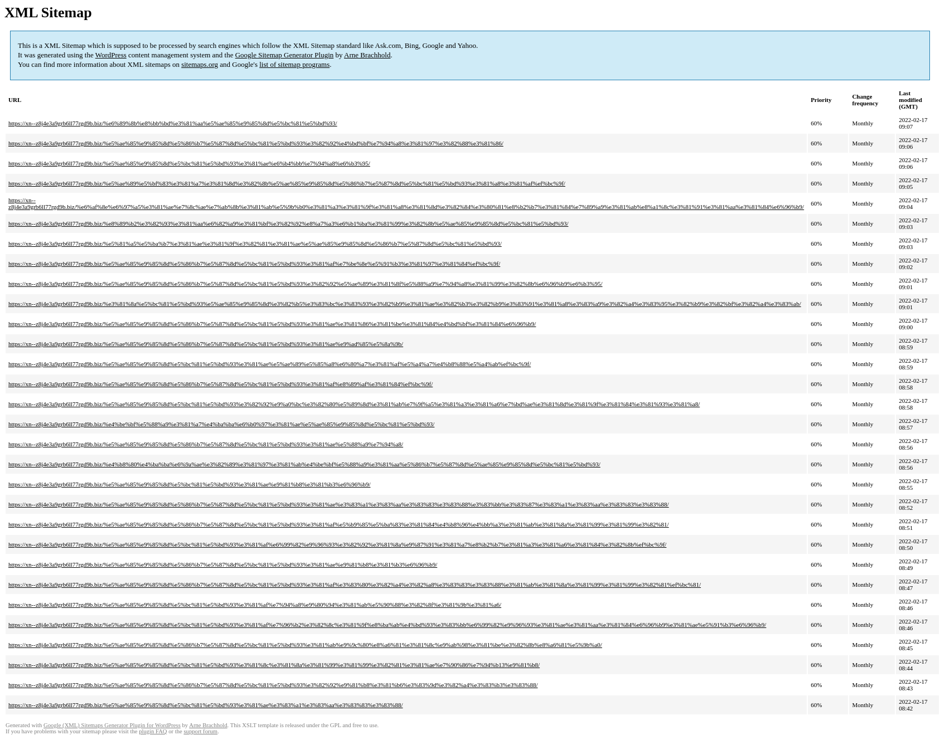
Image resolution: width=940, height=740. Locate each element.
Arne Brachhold (367, 55)
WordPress (111, 55)
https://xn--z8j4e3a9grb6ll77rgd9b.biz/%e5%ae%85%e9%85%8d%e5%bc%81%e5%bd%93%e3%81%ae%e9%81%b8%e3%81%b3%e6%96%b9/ (189, 484)
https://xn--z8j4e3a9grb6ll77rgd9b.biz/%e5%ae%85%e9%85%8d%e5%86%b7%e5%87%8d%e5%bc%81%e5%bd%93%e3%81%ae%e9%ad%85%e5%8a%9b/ (205, 343)
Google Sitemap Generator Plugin (284, 55)
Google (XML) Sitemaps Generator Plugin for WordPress (112, 725)
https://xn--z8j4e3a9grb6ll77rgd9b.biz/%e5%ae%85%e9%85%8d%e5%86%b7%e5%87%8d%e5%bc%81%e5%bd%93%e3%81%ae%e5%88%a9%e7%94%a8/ (205, 444)
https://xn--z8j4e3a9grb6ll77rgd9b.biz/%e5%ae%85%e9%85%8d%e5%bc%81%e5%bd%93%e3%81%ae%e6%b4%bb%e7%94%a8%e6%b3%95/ (189, 163)
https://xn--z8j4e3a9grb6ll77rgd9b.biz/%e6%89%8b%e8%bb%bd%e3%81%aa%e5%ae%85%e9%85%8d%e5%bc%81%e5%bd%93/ (172, 123)
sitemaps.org (199, 64)
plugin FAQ (153, 731)
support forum (200, 731)
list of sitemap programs (294, 64)
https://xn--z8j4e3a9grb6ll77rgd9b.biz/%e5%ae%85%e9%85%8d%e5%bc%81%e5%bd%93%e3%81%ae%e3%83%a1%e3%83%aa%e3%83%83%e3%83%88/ (205, 705)
